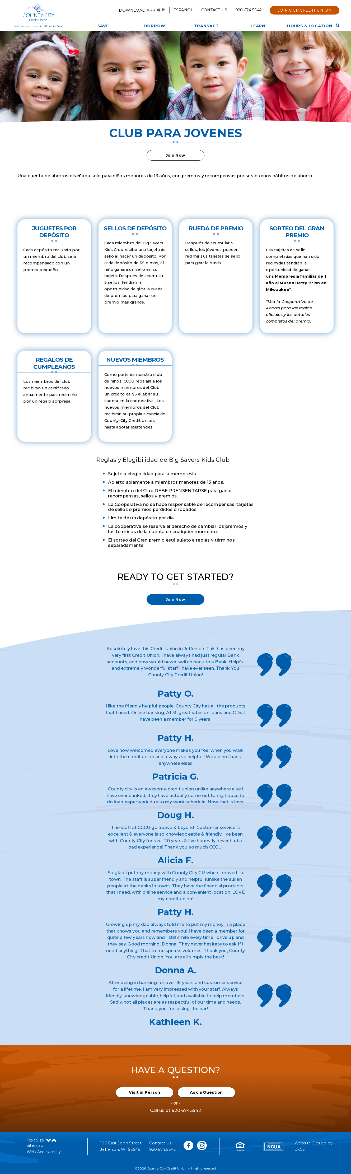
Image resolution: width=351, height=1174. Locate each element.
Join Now (175, 155)
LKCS (299, 1149)
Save (103, 26)
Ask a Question (206, 1092)
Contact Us (214, 10)
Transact (206, 26)
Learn (258, 26)
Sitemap (35, 1145)
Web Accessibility (44, 1151)
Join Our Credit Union (304, 10)
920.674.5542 (248, 10)
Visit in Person (144, 1092)
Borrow (154, 26)
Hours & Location (310, 26)
